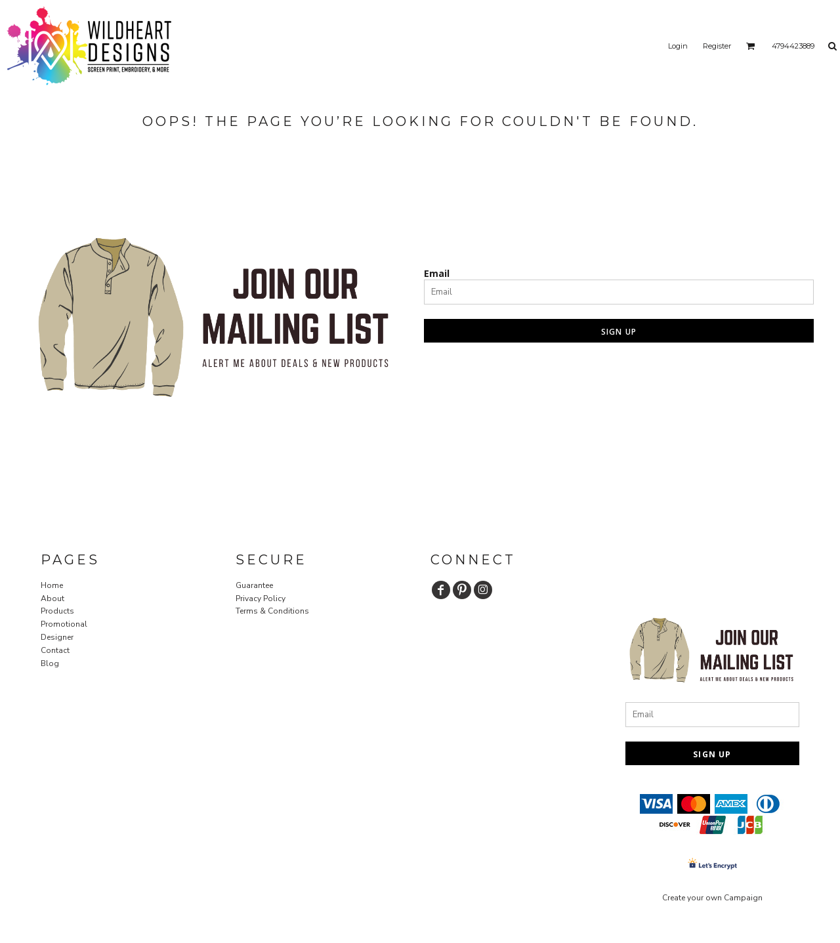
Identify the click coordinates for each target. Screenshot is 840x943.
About (52, 598)
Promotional (64, 624)
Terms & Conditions (272, 611)
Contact (55, 650)
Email (437, 273)
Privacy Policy (260, 598)
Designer (57, 637)
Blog (50, 663)
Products (57, 611)
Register (717, 46)
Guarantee (254, 585)
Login (678, 46)
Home (52, 585)
